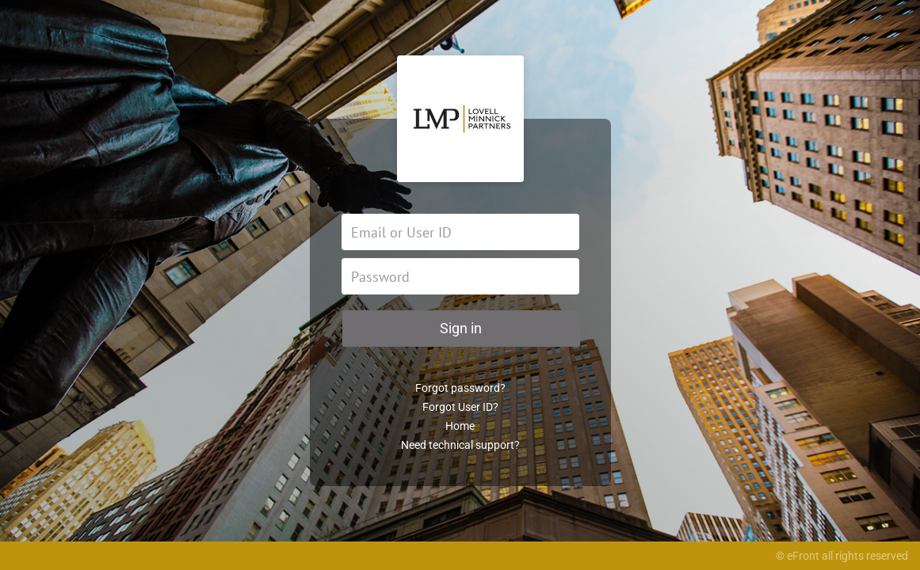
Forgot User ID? (460, 407)
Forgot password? (460, 388)
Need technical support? (460, 445)
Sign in (461, 328)
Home (460, 426)
